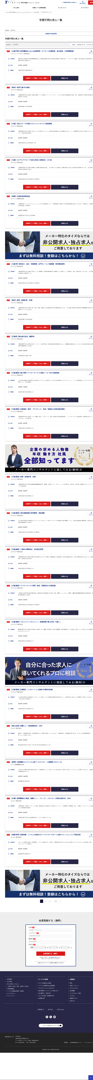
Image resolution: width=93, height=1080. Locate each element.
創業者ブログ (73, 998)
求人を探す (16, 7)
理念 (71, 983)
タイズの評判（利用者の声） (46, 995)
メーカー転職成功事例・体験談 (15, 991)
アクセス (72, 995)
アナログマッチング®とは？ (46, 988)
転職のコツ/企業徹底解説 (39, 7)
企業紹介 (72, 979)
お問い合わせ (60, 1009)
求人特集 (9, 981)
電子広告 (50, 1009)
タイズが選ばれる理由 (44, 983)
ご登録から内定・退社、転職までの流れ (17, 986)
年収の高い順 (90, 44)
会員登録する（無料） (50, 953)
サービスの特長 (43, 979)
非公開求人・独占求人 (44, 993)
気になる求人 (83, 2)
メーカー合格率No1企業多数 (46, 985)
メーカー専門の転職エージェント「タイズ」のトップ (18, 12)
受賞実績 (9, 979)
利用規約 (66, 1042)
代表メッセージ (74, 985)
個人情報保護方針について (76, 1042)
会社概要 (72, 990)
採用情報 (40, 1009)
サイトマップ (10, 995)
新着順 (73, 44)
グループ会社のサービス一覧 (51, 1025)
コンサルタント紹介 (75, 993)
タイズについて (62, 7)
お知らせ (72, 1000)
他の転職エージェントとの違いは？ (48, 990)
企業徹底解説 (10, 988)
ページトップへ (90, 1077)
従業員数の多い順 (81, 44)
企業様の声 (41, 998)
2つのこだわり (74, 988)
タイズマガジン (11, 993)
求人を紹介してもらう (13, 984)
